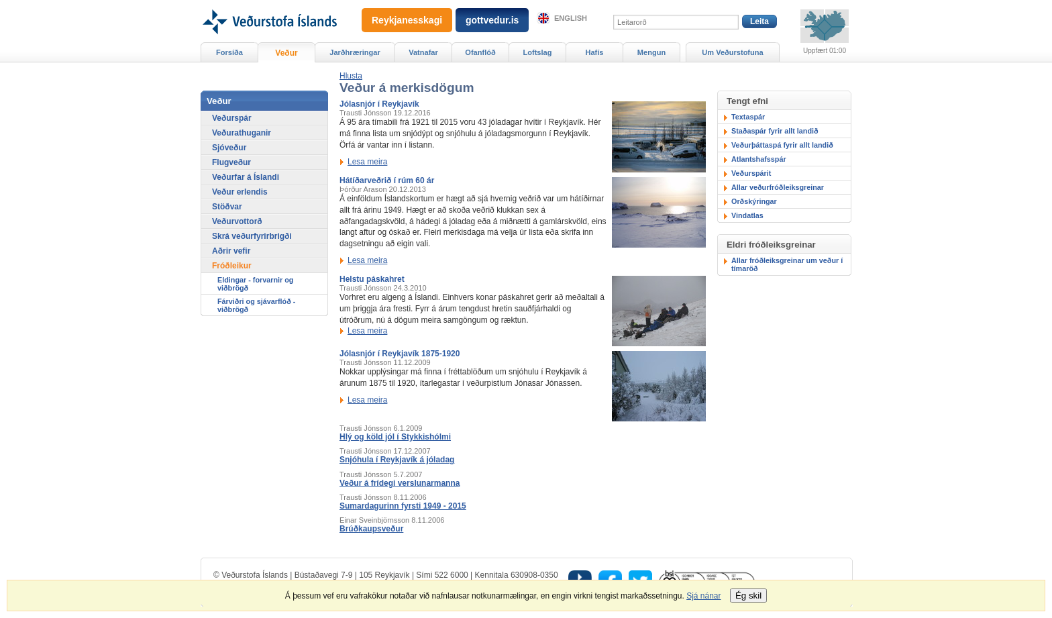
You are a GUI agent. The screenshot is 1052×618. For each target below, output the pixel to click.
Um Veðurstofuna (732, 52)
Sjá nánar (703, 596)
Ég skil (748, 595)
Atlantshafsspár (758, 159)
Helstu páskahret (372, 279)
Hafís (595, 52)
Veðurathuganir (241, 133)
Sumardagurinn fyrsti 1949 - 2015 (402, 506)
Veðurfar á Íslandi (245, 177)
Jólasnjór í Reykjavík (379, 104)
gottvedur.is (492, 20)
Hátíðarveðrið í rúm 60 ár (386, 180)
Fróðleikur (232, 265)
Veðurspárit (751, 173)
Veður (286, 53)
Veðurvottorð (237, 221)
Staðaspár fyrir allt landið (775, 131)
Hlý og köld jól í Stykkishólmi (395, 437)
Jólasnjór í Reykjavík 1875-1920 (399, 353)
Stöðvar (227, 206)
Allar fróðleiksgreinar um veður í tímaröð (787, 264)
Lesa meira (367, 161)
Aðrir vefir (231, 251)
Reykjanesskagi (407, 20)
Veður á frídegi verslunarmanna (399, 483)
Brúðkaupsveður (371, 528)
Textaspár (748, 117)
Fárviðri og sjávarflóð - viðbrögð (256, 305)
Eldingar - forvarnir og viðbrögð (255, 284)
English (570, 18)
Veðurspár (232, 118)
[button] (350, 76)
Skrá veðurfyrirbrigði (252, 236)
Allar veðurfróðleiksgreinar (777, 187)
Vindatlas (747, 215)
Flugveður (231, 162)
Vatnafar (423, 52)
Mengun (651, 52)
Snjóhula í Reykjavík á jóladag (396, 459)
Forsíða (229, 52)
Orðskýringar (754, 201)
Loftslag (537, 52)
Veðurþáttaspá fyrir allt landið (782, 145)
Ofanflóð (480, 52)
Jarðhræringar (354, 52)
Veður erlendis (240, 192)
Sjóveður (229, 147)
